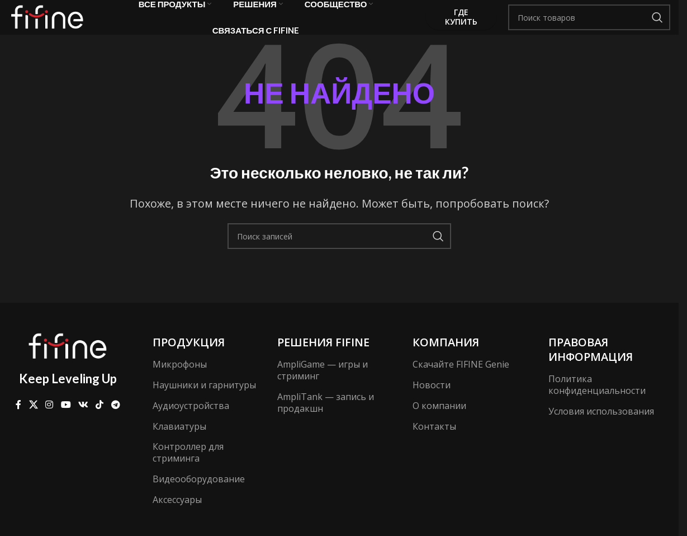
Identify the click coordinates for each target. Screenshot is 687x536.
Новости (432, 400)
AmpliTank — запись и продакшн (325, 418)
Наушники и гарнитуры (204, 400)
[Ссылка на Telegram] (115, 420)
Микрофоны (180, 380)
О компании (439, 421)
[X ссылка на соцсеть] (33, 420)
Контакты (434, 441)
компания (446, 357)
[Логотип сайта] (50, 24)
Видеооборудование (199, 494)
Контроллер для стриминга (188, 468)
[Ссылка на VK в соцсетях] (83, 420)
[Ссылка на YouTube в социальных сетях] (65, 420)
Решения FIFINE (323, 357)
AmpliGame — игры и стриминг (322, 386)
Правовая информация (590, 365)
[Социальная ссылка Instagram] (49, 420)
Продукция (189, 357)
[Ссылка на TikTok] (99, 420)
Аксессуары (177, 515)
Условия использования (601, 427)
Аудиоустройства (191, 421)
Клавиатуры (179, 441)
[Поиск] (589, 25)
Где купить (462, 25)
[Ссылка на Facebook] (18, 420)
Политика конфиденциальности (597, 400)
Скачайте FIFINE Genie (461, 380)
